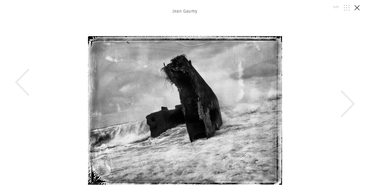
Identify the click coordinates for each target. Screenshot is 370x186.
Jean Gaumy (185, 11)
